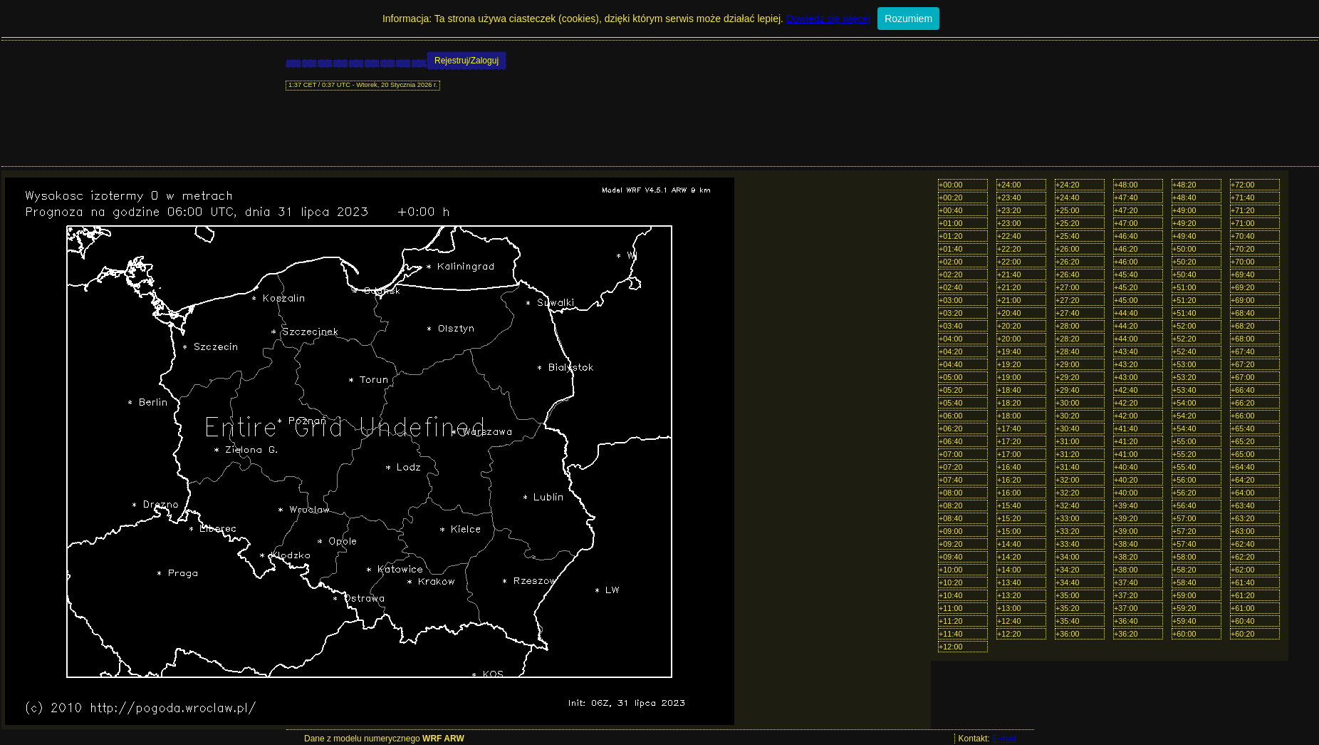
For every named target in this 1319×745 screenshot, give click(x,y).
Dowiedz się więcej (828, 18)
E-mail (1004, 739)
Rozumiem (908, 18)
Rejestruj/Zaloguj (466, 61)
